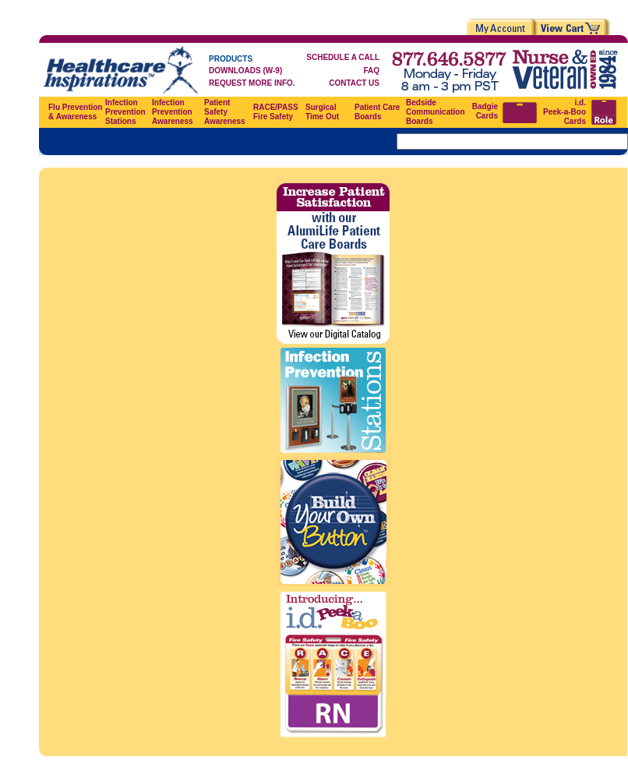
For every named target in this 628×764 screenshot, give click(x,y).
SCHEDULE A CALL (342, 57)
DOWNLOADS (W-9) (245, 70)
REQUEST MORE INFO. (252, 83)
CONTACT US (354, 83)
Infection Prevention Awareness (172, 112)
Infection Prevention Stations (125, 112)
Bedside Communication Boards (435, 112)
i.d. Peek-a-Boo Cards (564, 112)
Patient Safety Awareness (224, 112)
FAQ (371, 70)
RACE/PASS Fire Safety (275, 112)
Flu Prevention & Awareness (75, 112)
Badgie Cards (485, 111)
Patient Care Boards (377, 112)
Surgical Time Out (322, 112)
